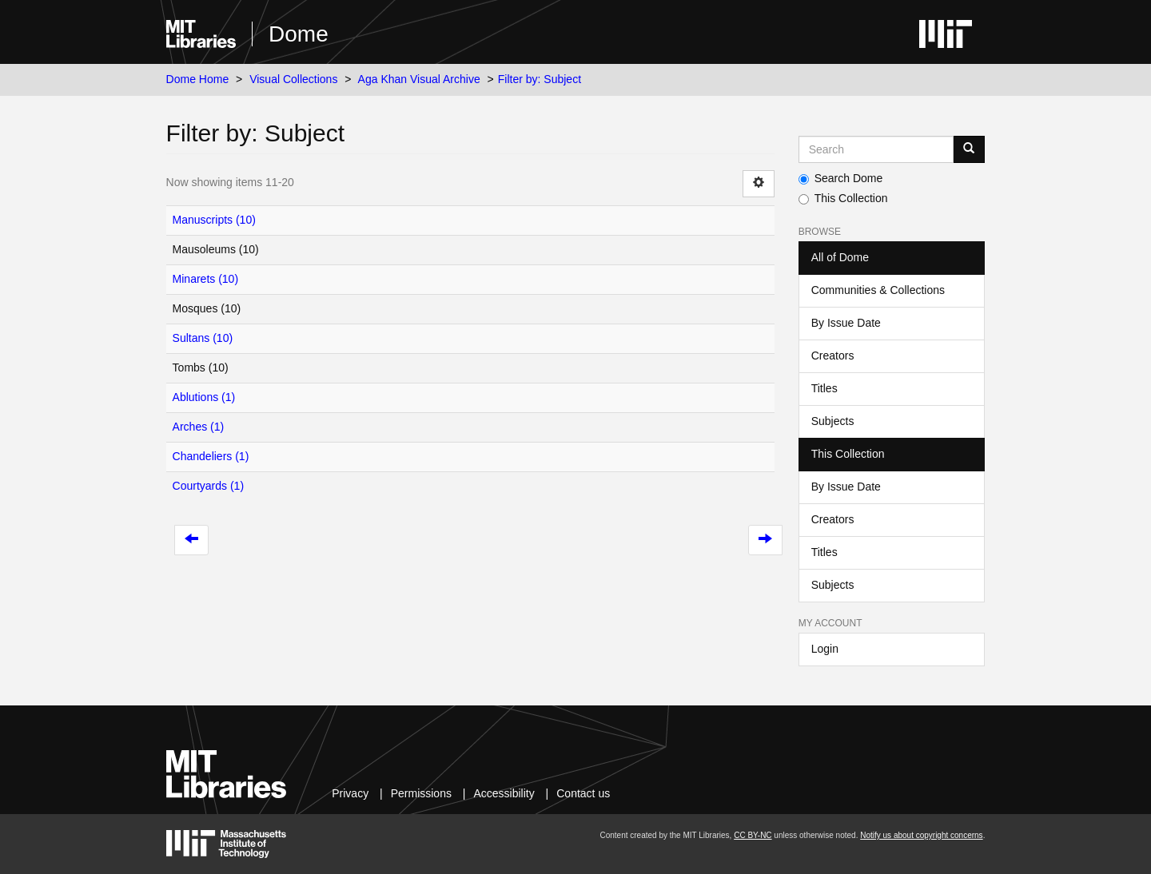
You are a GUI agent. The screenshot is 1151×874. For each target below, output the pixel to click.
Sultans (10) (203, 338)
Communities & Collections (878, 290)
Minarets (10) (205, 278)
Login (824, 648)
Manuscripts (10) (214, 219)
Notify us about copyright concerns (921, 835)
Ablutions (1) (204, 397)
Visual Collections (293, 79)
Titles (824, 388)
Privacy (350, 793)
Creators (832, 355)
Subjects (832, 421)
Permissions (421, 793)
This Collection (843, 198)
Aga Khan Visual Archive (419, 79)
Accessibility (503, 793)
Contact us (583, 793)
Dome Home (197, 79)
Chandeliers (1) (211, 456)
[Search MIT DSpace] (876, 149)
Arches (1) (199, 426)
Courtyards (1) (208, 485)
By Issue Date (846, 322)
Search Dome (841, 178)
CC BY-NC (752, 835)
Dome (299, 34)
